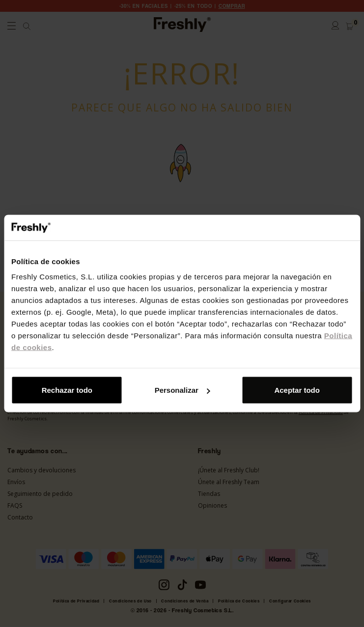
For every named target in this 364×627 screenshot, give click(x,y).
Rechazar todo (67, 390)
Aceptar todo (297, 390)
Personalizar (182, 390)
